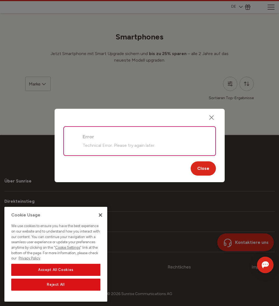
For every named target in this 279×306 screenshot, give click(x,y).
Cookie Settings (67, 247)
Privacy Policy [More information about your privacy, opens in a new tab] (29, 258)
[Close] (211, 117)
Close (203, 168)
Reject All (56, 284)
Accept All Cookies (56, 270)
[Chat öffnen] (257, 265)
